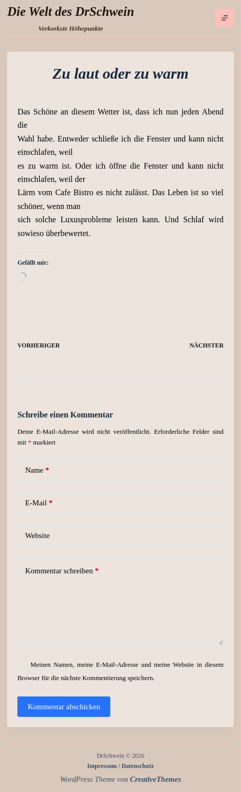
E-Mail (39, 503)
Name (37, 470)
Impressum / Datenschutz (120, 766)
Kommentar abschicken (64, 707)
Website (37, 535)
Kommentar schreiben (62, 571)
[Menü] (224, 18)
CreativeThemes (155, 779)
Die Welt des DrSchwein (70, 11)
